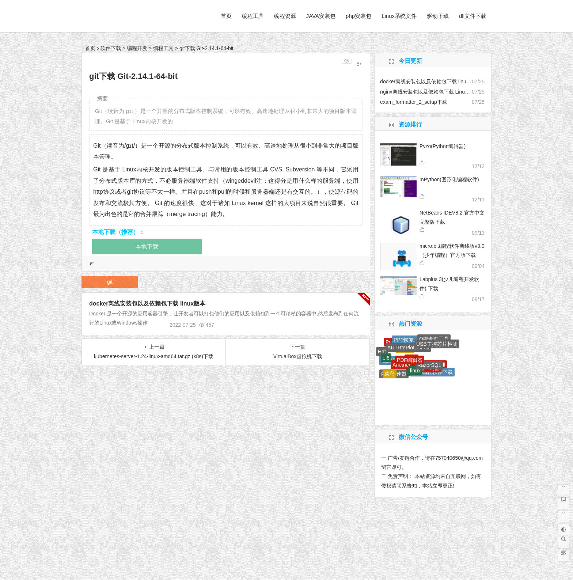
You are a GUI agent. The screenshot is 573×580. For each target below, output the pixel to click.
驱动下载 (438, 16)
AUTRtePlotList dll (408, 347)
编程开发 (137, 48)
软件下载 (110, 48)
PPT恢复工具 (409, 340)
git (110, 282)
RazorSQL (429, 365)
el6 (386, 358)
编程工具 (253, 16)
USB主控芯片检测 (437, 344)
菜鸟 (389, 373)
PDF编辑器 (409, 360)
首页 (226, 16)
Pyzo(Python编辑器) (443, 146)
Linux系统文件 (399, 16)
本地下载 (147, 246)
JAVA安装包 (320, 16)
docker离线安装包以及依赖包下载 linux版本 (147, 303)
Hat (382, 352)
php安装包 (358, 16)
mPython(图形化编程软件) (449, 179)
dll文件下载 (472, 16)
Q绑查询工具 (434, 339)
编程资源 (285, 16)
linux (415, 371)
